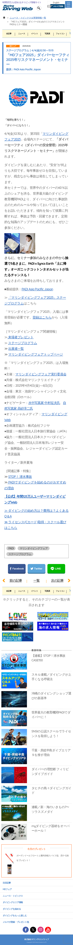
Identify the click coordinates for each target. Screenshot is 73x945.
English (56, 2)
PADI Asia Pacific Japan (37, 289)
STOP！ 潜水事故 (20, 477)
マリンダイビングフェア (34, 548)
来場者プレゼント (20, 337)
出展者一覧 (16, 348)
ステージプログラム (22, 343)
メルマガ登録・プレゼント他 (16, 922)
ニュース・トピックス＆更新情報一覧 (28, 17)
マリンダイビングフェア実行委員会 (40, 374)
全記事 (8, 33)
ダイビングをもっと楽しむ (15, 915)
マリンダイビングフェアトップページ (35, 354)
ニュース (21, 33)
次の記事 (57, 580)
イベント (34, 33)
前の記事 (15, 580)
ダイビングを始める (12, 909)
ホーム (4, 17)
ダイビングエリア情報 (13, 902)
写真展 (47, 33)
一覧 (36, 580)
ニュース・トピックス (13, 895)
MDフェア (12, 46)
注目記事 (7, 882)
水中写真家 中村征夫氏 (44, 403)
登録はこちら (42, 317)
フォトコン (60, 33)
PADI (11, 548)
